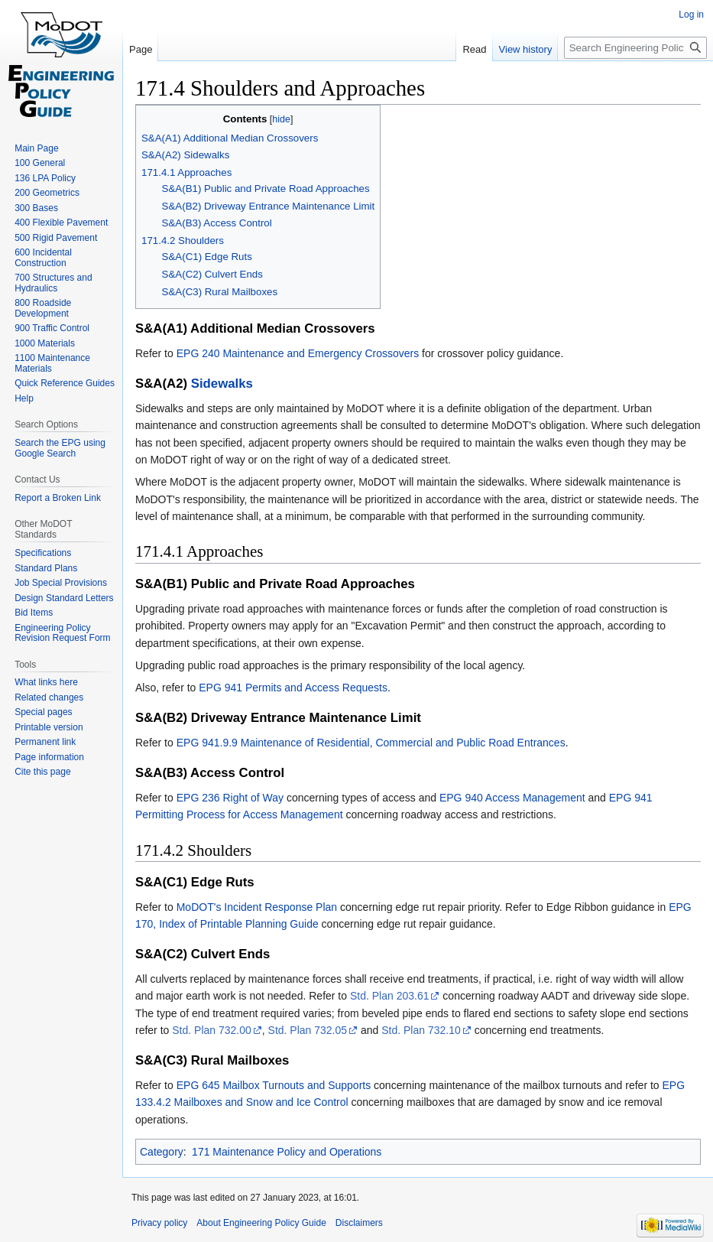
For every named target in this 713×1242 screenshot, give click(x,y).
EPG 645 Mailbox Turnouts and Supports (274, 1085)
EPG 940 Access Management (512, 798)
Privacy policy (159, 1223)
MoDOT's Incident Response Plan (257, 907)
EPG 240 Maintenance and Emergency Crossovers (298, 353)
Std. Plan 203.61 (389, 996)
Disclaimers (359, 1223)
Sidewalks (222, 383)
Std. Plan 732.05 (308, 1030)
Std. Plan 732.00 (211, 1030)
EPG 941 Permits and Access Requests (293, 687)
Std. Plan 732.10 (421, 1030)
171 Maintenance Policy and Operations (286, 1152)
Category (161, 1152)
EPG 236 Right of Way (230, 798)
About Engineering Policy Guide (261, 1223)
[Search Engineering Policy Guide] (635, 48)
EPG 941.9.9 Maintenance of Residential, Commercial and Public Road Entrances (371, 742)
